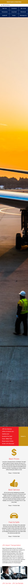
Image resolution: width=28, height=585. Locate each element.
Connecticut (14, 8)
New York (5, 8)
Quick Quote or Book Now (14, 2)
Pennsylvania (5, 12)
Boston (14, 15)
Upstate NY (4, 15)
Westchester (23, 12)
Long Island (14, 12)
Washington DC (23, 15)
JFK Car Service (6, 5)
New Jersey (23, 8)
